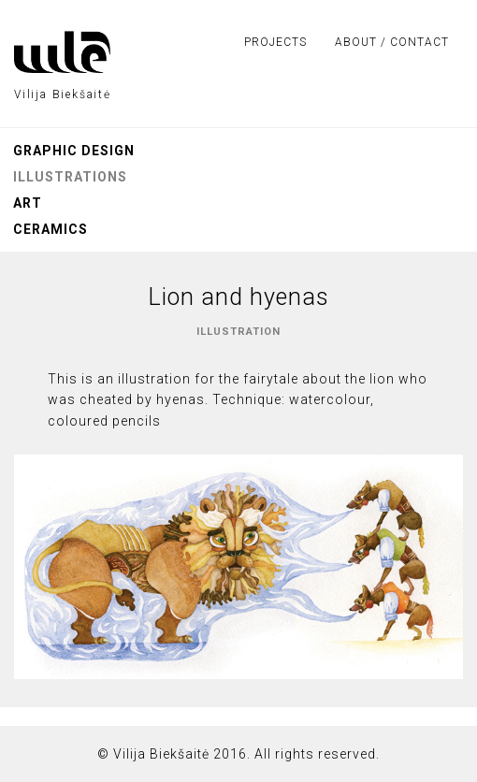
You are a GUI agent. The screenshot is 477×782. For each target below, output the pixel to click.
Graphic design (74, 150)
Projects (275, 42)
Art (27, 203)
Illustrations (70, 176)
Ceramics (50, 229)
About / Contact (392, 42)
